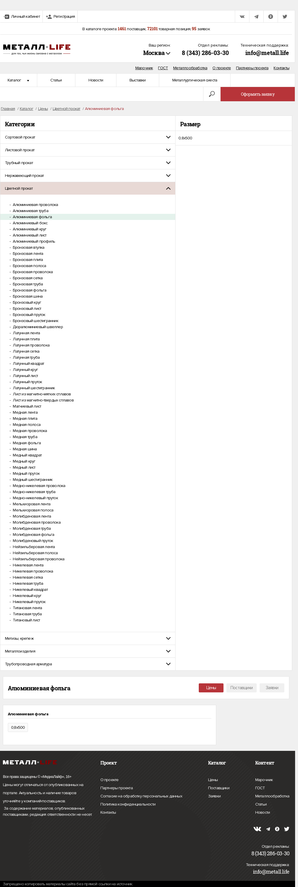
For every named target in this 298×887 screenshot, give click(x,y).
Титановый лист (26, 620)
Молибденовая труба (31, 528)
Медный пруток (26, 473)
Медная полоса (26, 424)
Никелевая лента (27, 565)
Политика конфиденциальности (127, 804)
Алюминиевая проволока (35, 204)
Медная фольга (26, 442)
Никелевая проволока (32, 571)
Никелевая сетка (27, 577)
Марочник (144, 67)
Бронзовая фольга (29, 290)
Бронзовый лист (26, 308)
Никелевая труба (27, 583)
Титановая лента (27, 607)
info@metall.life (267, 52)
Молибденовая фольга (33, 534)
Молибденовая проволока (36, 522)
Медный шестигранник (32, 479)
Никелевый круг (26, 595)
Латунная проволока (30, 345)
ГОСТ (163, 67)
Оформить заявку (257, 94)
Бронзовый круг (26, 302)
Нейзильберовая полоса (35, 552)
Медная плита (24, 418)
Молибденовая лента (31, 516)
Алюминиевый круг (29, 229)
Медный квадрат (27, 455)
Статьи (56, 80)
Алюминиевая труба (30, 210)
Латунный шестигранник (33, 387)
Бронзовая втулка (28, 247)
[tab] (87, 137)
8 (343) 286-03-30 (205, 52)
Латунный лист (25, 375)
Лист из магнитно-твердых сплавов (43, 400)
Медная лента (25, 412)
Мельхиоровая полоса (32, 510)
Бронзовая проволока (32, 271)
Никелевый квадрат (30, 589)
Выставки (138, 80)
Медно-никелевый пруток (35, 497)
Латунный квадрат (28, 363)
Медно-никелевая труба (33, 491)
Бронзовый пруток (28, 314)
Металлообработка (190, 67)
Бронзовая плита (27, 259)
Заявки (272, 687)
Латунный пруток (27, 381)
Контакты (281, 67)
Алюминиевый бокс (29, 223)
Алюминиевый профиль (33, 241)
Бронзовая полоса (29, 265)
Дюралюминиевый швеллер (37, 326)
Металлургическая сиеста (194, 80)
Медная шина (24, 449)
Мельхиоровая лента (31, 504)
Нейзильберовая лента (33, 546)
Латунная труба (26, 357)
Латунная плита (26, 339)
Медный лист (23, 467)
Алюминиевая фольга (32, 216)
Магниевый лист (26, 406)
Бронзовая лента (27, 253)
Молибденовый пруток (32, 540)
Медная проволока (29, 430)
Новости (95, 80)
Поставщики (241, 687)
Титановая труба (27, 614)
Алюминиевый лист (29, 235)
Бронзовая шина (27, 296)
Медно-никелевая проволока (38, 485)
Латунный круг (25, 369)
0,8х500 (185, 138)
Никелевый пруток (28, 601)
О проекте (221, 67)
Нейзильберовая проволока (38, 559)
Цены (211, 687)
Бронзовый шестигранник (35, 320)
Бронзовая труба (27, 284)
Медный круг (23, 461)
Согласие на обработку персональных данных (141, 796)
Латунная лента (26, 332)
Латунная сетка (25, 351)
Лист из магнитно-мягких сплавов (41, 394)
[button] (87, 137)
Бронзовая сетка (27, 277)
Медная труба (24, 436)
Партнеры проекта (252, 67)
